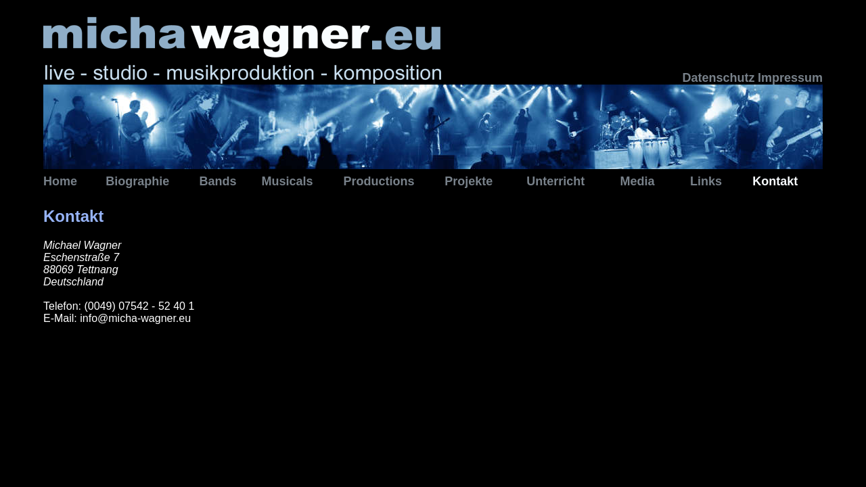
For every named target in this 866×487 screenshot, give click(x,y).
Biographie (137, 181)
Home (60, 181)
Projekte (469, 181)
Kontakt (775, 181)
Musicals (287, 181)
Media (637, 181)
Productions (379, 181)
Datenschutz (718, 78)
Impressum (790, 78)
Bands (217, 181)
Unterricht (555, 181)
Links (706, 181)
